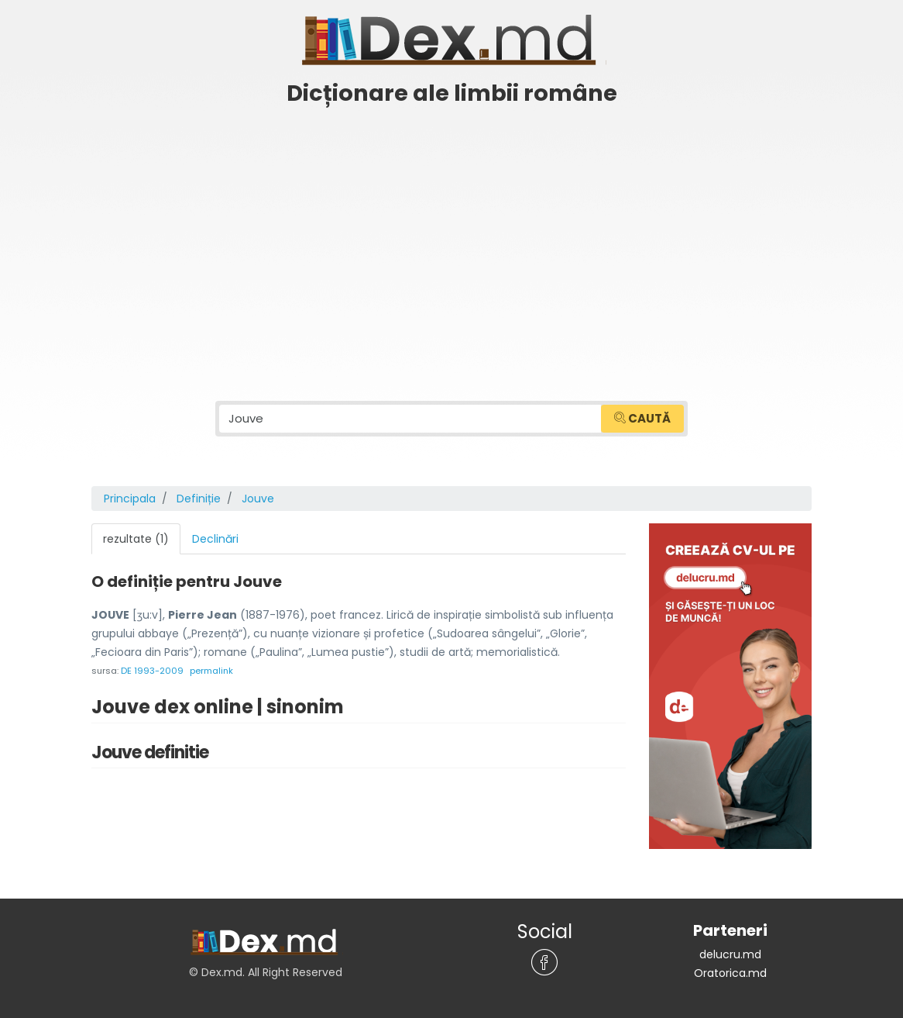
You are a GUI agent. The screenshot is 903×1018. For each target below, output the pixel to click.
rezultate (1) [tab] (136, 539)
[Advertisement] (451, 230)
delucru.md (730, 954)
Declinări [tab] (215, 539)
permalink (211, 670)
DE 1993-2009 (152, 670)
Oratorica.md (730, 973)
